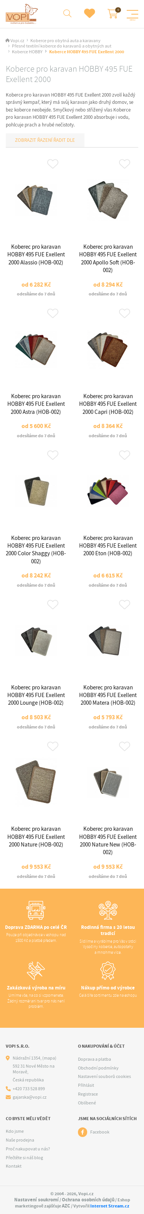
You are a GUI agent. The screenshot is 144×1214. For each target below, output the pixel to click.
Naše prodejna (20, 1140)
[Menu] (132, 14)
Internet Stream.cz (109, 1206)
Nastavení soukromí (36, 1199)
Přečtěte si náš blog (24, 1158)
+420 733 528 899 (29, 1089)
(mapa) (49, 1058)
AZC (66, 1206)
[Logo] (23, 14)
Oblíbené (87, 1103)
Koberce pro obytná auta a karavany (65, 41)
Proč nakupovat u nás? (28, 1149)
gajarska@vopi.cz (29, 1097)
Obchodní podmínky (98, 1068)
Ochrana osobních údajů (88, 1199)
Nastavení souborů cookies (104, 1076)
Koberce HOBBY (27, 52)
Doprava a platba (94, 1059)
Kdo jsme (15, 1131)
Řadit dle (63, 140)
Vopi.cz (17, 41)
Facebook (99, 1132)
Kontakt (14, 1166)
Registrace (88, 1094)
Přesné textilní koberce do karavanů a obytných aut (61, 46)
